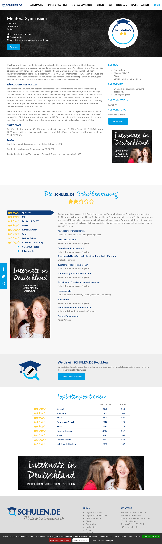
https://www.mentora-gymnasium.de (32, 40)
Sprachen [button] (19, 212)
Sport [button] (17, 233)
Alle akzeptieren (151, 536)
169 (123, 430)
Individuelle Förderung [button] (25, 242)
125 (123, 422)
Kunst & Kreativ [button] (22, 229)
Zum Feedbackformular (71, 376)
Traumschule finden (57, 5)
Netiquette (91, 527)
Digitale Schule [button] (22, 238)
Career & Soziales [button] (23, 246)
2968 (104, 430)
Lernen (145, 5)
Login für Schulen (94, 512)
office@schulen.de (129, 527)
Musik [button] (18, 225)
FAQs (88, 521)
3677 (104, 439)
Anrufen (14, 47)
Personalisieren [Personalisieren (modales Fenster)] (81, 540)
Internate (121, 5)
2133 (104, 426)
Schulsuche (36, 5)
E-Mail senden (16, 37)
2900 (104, 413)
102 (123, 444)
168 (123, 409)
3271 (104, 435)
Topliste (99, 5)
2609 (104, 444)
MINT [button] (18, 216)
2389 (104, 417)
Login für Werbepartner (97, 515)
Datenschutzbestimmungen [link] (102, 540)
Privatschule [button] (21, 251)
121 (123, 417)
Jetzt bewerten (118, 121)
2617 (104, 422)
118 (123, 426)
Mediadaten (91, 533)
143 (123, 413)
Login (157, 5)
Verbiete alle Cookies (60, 540)
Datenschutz (92, 524)
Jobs (110, 5)
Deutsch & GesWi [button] (23, 221)
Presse (89, 530)
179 (123, 439)
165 (123, 435)
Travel (133, 5)
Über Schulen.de (93, 518)
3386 (104, 409)
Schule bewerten (82, 5)
